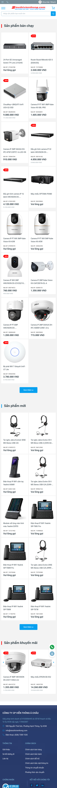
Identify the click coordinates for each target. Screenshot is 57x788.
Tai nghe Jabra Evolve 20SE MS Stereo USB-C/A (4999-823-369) (41, 566)
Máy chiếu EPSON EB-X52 (41, 677)
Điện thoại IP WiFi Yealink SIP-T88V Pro (41, 524)
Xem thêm (28, 390)
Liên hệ (5, 759)
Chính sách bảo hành (33, 754)
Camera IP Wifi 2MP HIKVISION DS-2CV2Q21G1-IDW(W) (14, 282)
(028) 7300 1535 (7, 2)
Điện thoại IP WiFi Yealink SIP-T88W (13, 608)
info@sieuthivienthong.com (2, 2)
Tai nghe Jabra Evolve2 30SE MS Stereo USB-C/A (14, 441)
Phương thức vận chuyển (34, 772)
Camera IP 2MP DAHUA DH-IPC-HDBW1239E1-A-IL (42, 326)
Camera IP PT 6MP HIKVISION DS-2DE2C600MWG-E (10, 326)
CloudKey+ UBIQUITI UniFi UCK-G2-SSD (13, 106)
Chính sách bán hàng (33, 750)
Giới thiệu (6, 750)
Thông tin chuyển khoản (34, 768)
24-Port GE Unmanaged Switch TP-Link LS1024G (13, 61)
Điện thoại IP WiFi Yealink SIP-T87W (41, 608)
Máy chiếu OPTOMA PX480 (41, 194)
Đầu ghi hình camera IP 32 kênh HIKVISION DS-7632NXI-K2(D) (41, 151)
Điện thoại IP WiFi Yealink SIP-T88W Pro (13, 566)
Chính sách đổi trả (32, 759)
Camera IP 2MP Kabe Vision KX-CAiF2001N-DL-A (42, 281)
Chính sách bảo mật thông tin (36, 763)
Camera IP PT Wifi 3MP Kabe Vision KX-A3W (14, 240)
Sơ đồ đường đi (8, 754)
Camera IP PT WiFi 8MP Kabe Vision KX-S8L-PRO (42, 106)
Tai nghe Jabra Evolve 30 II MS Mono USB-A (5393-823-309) (42, 441)
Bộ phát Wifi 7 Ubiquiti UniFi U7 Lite (14, 367)
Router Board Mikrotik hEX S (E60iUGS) (42, 61)
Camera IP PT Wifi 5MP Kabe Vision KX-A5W (42, 240)
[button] (3, 663)
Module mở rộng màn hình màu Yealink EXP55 (13, 524)
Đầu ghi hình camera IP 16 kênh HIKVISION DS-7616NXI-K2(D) (13, 195)
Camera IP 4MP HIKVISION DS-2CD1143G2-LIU (13, 678)
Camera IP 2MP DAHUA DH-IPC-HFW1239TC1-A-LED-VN (14, 150)
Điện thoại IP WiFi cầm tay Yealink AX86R (13, 483)
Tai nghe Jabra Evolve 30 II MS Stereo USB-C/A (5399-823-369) (41, 483)
